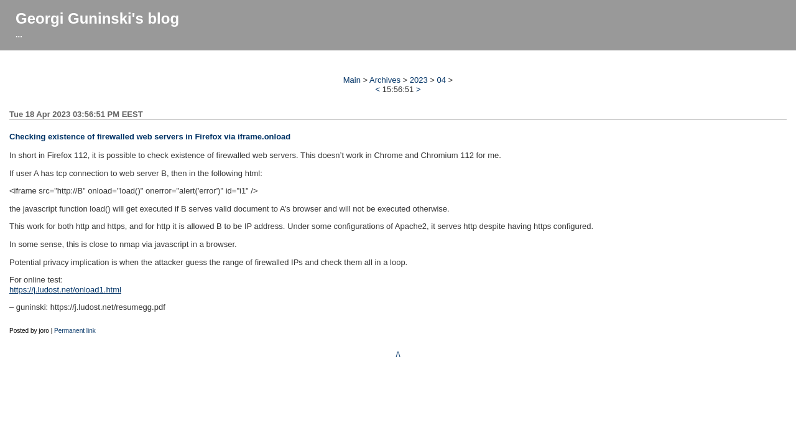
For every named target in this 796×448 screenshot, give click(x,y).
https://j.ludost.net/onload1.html (65, 289)
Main (352, 80)
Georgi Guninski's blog (97, 18)
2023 (419, 80)
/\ (398, 354)
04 (441, 80)
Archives (384, 80)
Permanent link (75, 330)
